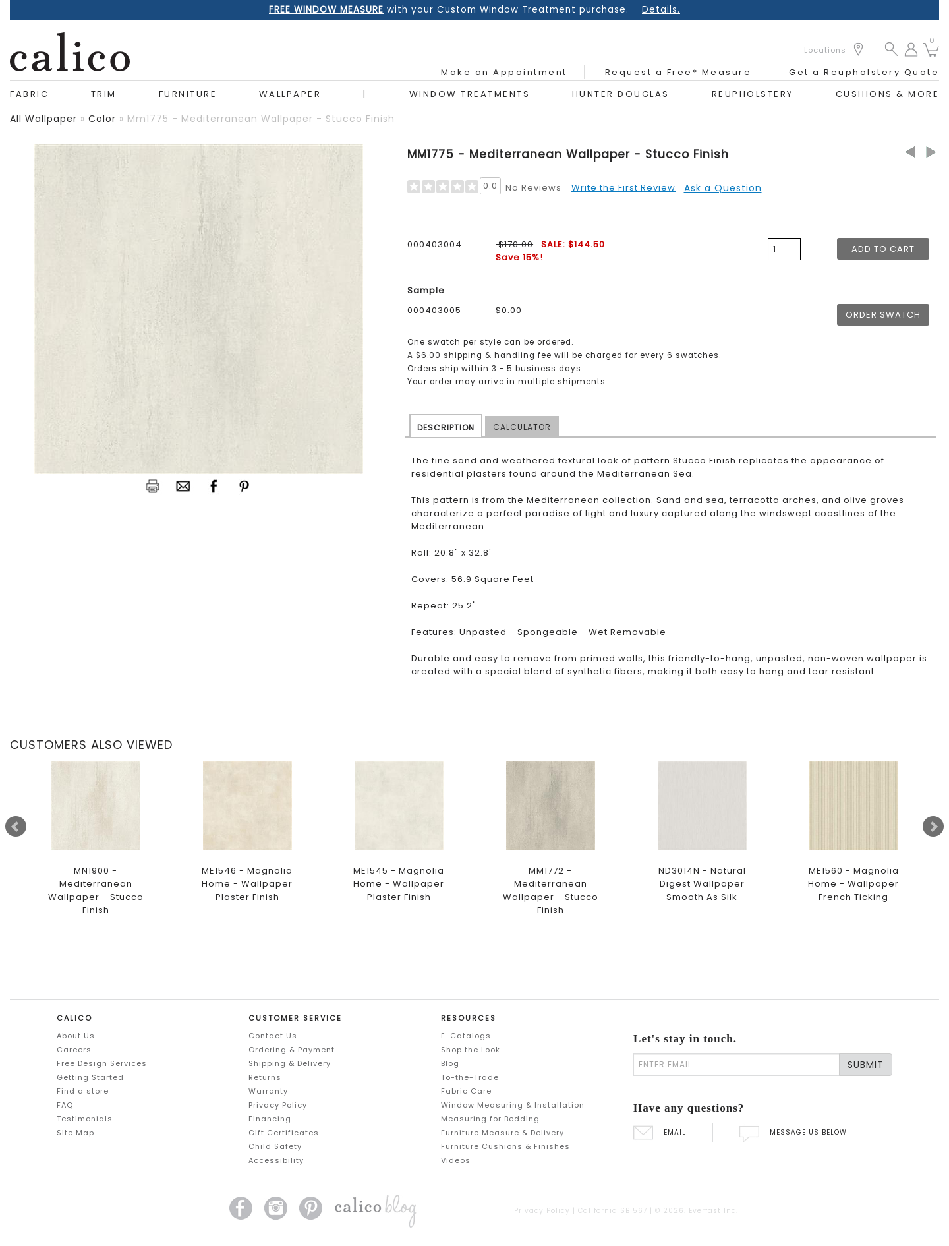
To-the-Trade (470, 1077)
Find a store (83, 1091)
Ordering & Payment (291, 1049)
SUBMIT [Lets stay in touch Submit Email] (866, 1064)
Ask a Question (723, 187)
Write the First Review (623, 187)
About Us (76, 1035)
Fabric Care (466, 1091)
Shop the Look (470, 1049)
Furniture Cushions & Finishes (505, 1146)
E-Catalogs (466, 1035)
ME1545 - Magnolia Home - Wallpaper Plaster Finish (398, 883)
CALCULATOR (522, 426)
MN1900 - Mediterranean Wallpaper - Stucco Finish (96, 890)
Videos (456, 1160)
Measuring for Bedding (490, 1118)
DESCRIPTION (445, 427)
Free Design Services (102, 1063)
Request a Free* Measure (678, 72)
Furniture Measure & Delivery (502, 1132)
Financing (269, 1118)
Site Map (75, 1132)
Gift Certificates (283, 1132)
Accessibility (276, 1160)
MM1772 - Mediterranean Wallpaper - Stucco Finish (550, 890)
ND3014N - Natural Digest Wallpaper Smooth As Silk (702, 883)
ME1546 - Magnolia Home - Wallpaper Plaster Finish (247, 883)
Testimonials (85, 1118)
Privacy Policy (277, 1105)
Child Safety (275, 1146)
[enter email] (736, 1064)
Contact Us (272, 1035)
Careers (74, 1049)
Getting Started (90, 1077)
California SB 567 (612, 1211)
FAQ (65, 1105)
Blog (450, 1063)
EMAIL (659, 1132)
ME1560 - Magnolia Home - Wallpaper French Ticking (853, 883)
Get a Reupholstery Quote (864, 72)
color (102, 118)
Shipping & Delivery (289, 1063)
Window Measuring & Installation (513, 1105)
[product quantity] (784, 249)
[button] (891, 48)
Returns (264, 1077)
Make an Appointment (504, 72)
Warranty (268, 1091)
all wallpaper (43, 118)
